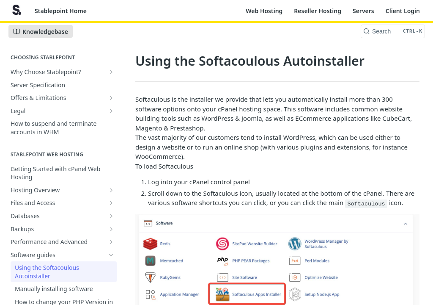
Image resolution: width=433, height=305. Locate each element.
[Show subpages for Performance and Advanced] (111, 241)
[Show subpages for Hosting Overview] (111, 190)
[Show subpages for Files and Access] (111, 203)
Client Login (403, 11)
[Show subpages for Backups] (111, 229)
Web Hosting (264, 11)
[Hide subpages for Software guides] (111, 255)
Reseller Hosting (317, 11)
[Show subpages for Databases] (111, 216)
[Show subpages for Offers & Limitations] (111, 97)
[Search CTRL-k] (393, 31)
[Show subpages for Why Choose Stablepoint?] (111, 72)
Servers (363, 11)
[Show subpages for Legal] (111, 111)
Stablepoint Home (61, 11)
